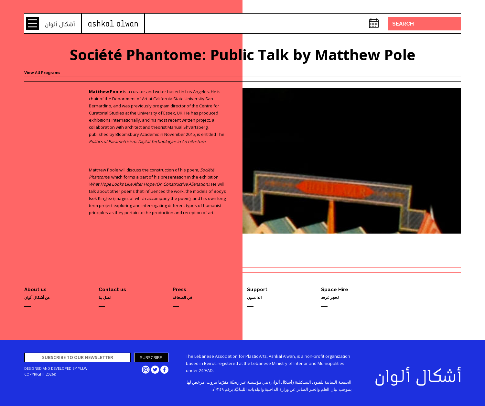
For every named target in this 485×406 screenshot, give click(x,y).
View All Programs (42, 73)
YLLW (82, 368)
